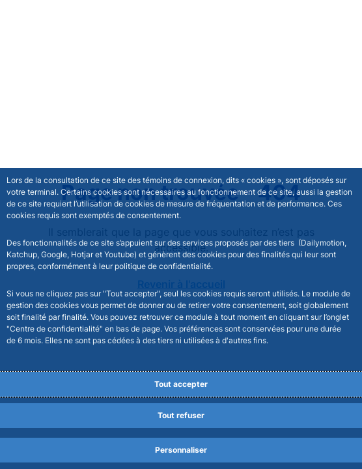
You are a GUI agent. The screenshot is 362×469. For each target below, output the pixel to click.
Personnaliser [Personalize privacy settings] (181, 450)
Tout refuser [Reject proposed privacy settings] (181, 415)
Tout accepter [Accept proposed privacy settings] (181, 384)
